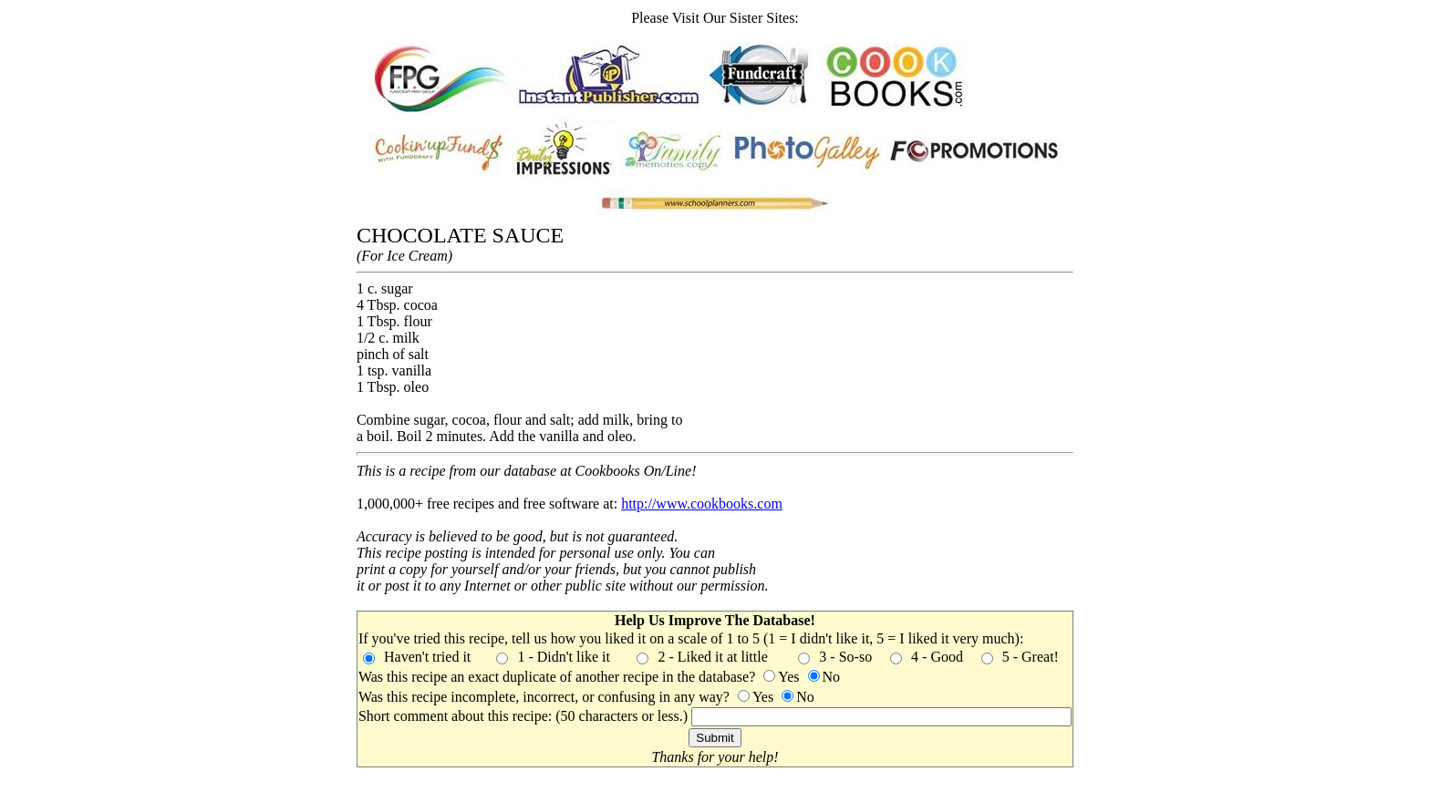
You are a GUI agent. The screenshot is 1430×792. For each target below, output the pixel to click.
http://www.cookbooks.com (701, 503)
